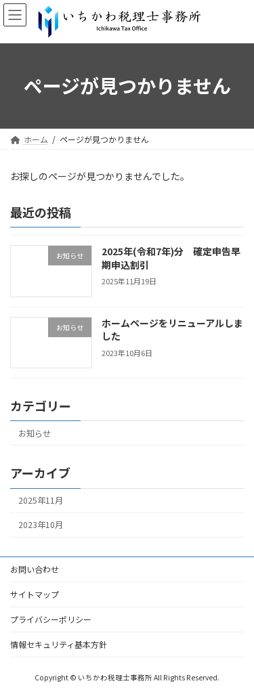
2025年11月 (40, 500)
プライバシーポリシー (50, 619)
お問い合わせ (34, 569)
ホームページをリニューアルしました (172, 329)
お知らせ (34, 433)
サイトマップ (34, 594)
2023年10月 (40, 525)
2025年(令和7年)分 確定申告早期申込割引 (171, 257)
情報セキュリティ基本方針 (58, 644)
